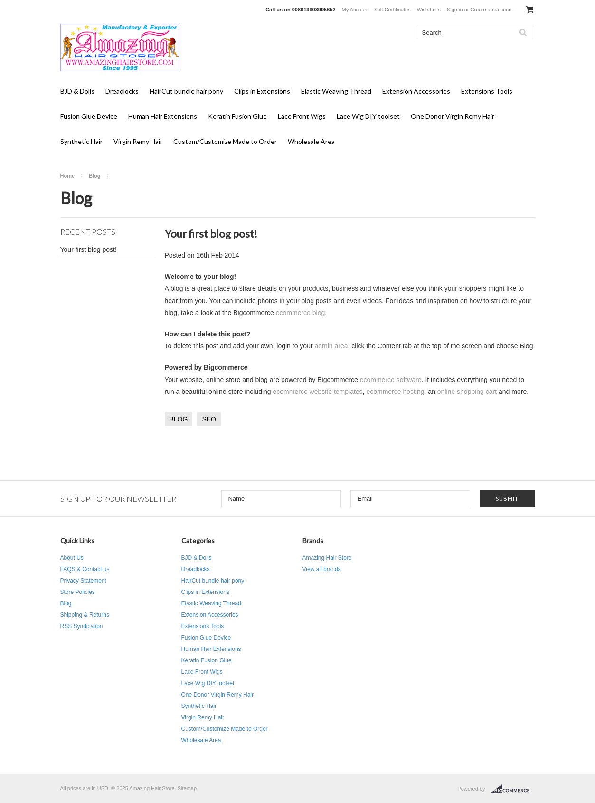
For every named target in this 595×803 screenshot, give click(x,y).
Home (67, 176)
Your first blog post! (88, 249)
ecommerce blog (300, 312)
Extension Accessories (416, 91)
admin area (331, 346)
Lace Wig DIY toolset (368, 116)
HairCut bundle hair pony (186, 91)
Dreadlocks (122, 91)
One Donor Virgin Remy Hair (452, 116)
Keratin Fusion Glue (237, 116)
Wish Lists (429, 9)
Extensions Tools (486, 91)
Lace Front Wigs (302, 116)
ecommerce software (391, 379)
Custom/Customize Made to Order (225, 141)
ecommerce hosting (395, 391)
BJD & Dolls (77, 91)
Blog (94, 176)
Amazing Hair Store (327, 557)
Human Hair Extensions (162, 116)
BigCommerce (512, 789)
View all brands (321, 569)
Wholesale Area (311, 141)
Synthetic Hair (81, 141)
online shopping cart (467, 391)
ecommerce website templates (318, 391)
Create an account (491, 9)
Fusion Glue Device (88, 116)
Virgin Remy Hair (137, 141)
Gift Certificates (393, 9)
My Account (355, 9)
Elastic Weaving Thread (336, 91)
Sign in (455, 9)
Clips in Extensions (262, 91)
